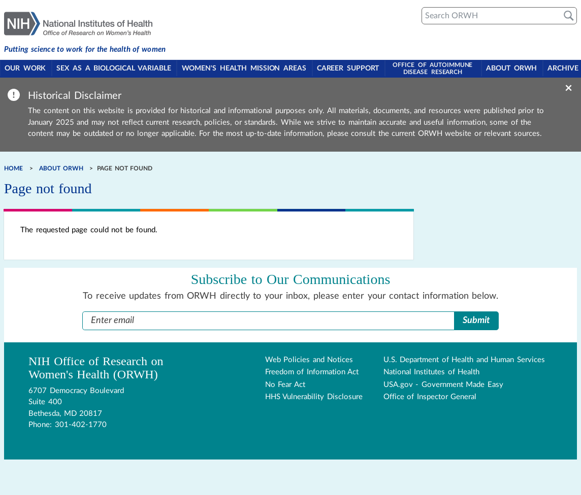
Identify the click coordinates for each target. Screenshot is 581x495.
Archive (560, 69)
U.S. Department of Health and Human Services (464, 359)
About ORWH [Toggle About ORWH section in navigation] (510, 69)
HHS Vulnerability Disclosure (314, 396)
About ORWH (61, 168)
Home (13, 168)
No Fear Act (285, 384)
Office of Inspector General (430, 396)
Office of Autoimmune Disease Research (431, 68)
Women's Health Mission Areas (243, 69)
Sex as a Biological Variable (113, 69)
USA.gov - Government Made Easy (443, 384)
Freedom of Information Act (312, 371)
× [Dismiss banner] (568, 87)
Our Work (25, 69)
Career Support (347, 69)
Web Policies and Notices (309, 359)
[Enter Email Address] (268, 320)
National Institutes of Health (431, 371)
